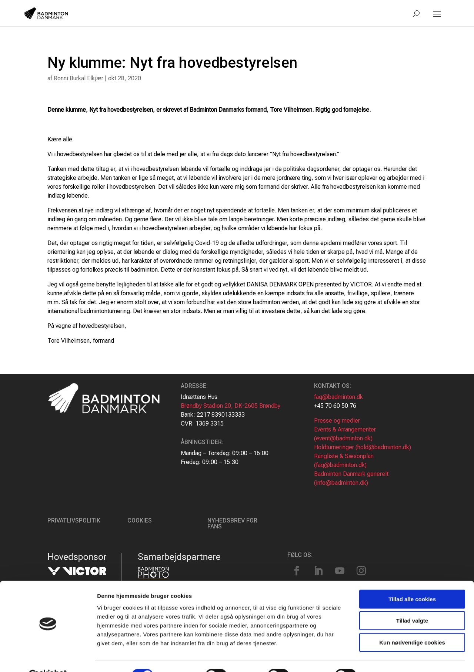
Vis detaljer (385, 657)
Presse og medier (337, 420)
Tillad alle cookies (412, 581)
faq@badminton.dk (338, 396)
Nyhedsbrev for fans (232, 523)
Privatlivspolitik (73, 520)
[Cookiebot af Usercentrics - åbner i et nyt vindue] (48, 657)
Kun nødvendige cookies (412, 625)
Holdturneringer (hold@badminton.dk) (362, 447)
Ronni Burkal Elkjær (78, 78)
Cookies (139, 520)
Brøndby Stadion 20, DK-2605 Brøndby (230, 405)
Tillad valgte (412, 603)
